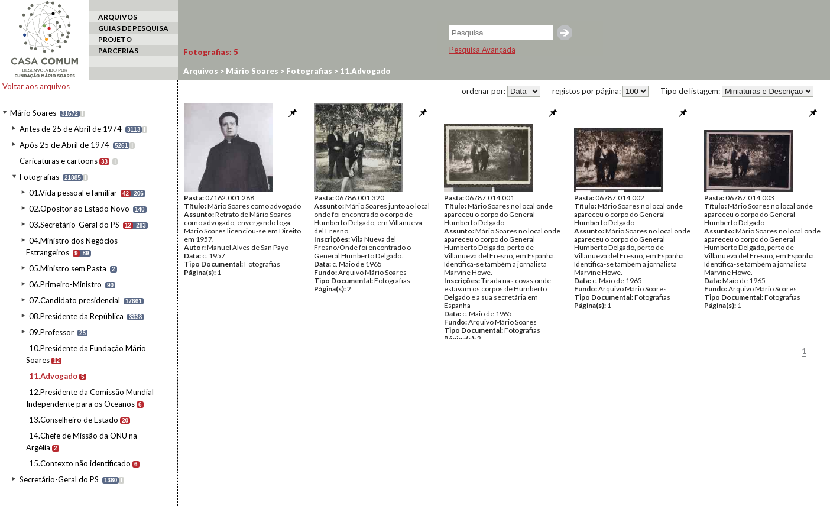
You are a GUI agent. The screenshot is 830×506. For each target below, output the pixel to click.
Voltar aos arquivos (36, 86)
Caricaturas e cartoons (59, 161)
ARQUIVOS (117, 16)
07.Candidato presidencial (74, 300)
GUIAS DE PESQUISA (133, 28)
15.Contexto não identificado (80, 463)
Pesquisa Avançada (482, 49)
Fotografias (39, 176)
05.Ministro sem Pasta (67, 268)
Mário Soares (33, 113)
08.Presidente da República (76, 316)
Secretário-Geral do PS (59, 479)
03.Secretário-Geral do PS (74, 224)
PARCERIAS (118, 50)
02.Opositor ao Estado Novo (79, 208)
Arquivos (200, 71)
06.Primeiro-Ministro (65, 284)
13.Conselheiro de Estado (73, 419)
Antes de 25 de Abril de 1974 (71, 129)
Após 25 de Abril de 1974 (64, 145)
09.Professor (51, 332)
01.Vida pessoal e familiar (73, 192)
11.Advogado (53, 376)
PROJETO (115, 39)
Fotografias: (210, 52)
